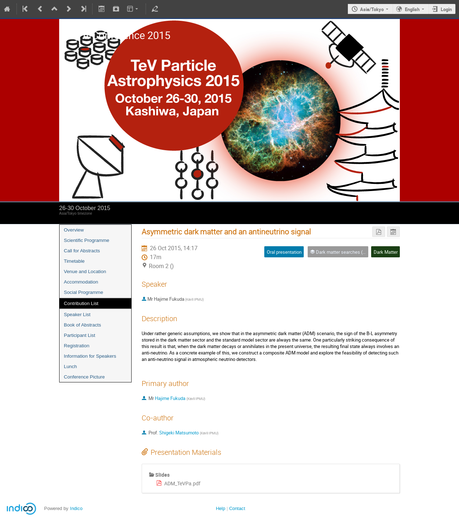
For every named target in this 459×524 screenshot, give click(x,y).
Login (446, 9)
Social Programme (83, 292)
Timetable (74, 261)
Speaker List (77, 314)
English (412, 9)
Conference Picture (84, 377)
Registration (76, 345)
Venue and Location (85, 271)
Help (220, 508)
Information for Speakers (90, 356)
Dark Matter (386, 252)
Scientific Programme (86, 240)
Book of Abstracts (82, 325)
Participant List (79, 335)
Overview (74, 230)
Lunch (70, 366)
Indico (76, 508)
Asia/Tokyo (372, 9)
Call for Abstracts (82, 250)
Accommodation (81, 282)
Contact (237, 508)
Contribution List (81, 303)
